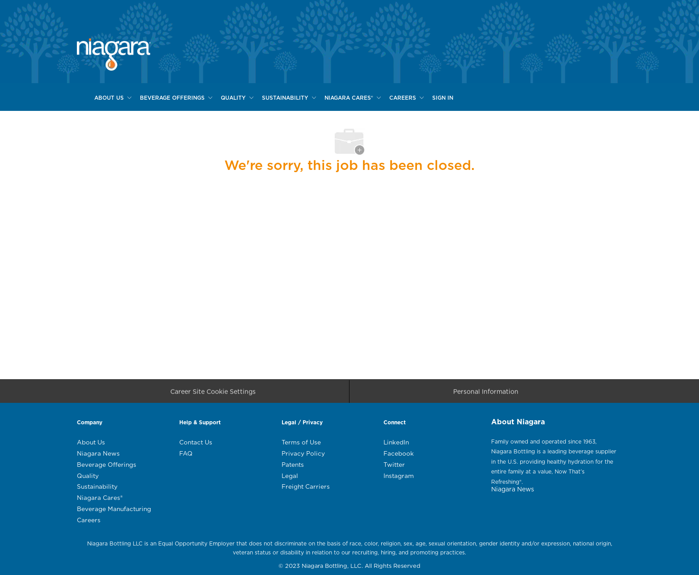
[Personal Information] (486, 394)
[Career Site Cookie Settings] (213, 394)
